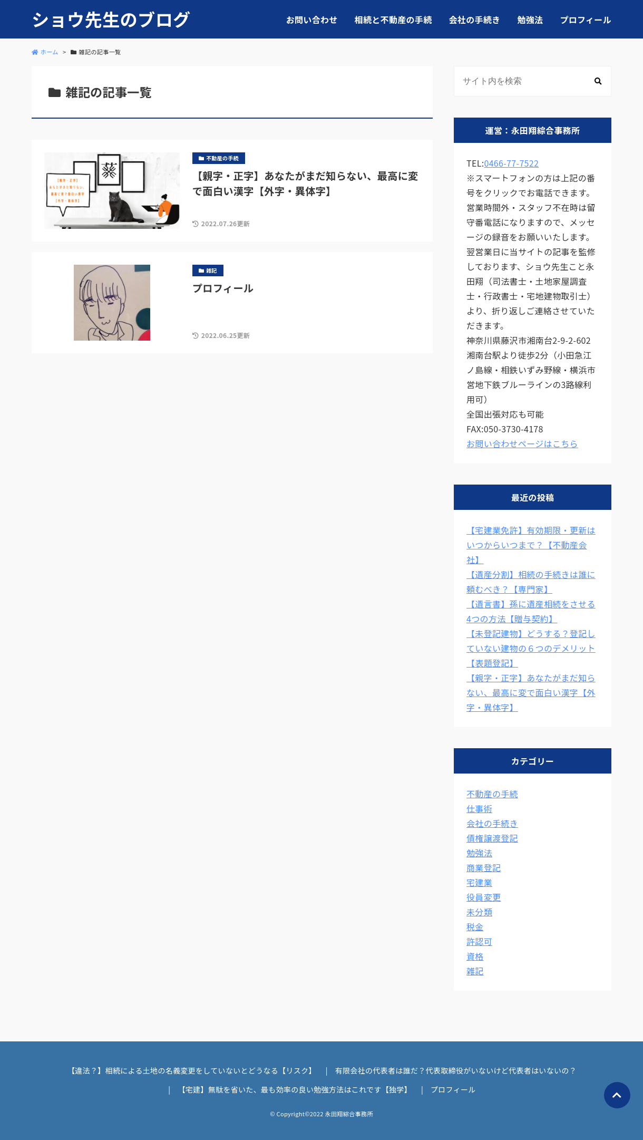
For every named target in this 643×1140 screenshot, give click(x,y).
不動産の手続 (492, 793)
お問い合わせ (312, 19)
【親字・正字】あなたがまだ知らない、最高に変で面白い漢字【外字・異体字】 (531, 692)
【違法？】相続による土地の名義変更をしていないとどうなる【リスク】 (191, 1070)
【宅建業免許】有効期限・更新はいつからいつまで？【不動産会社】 (531, 545)
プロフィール (585, 19)
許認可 (479, 941)
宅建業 (479, 882)
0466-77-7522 (511, 163)
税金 (475, 926)
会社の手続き (475, 19)
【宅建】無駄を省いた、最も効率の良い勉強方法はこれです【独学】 (295, 1089)
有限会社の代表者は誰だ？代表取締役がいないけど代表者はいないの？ (456, 1070)
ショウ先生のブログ (111, 19)
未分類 (479, 911)
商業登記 (483, 867)
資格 (475, 956)
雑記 (475, 970)
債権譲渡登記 (492, 838)
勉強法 (530, 19)
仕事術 (479, 808)
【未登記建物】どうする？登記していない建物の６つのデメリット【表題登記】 (531, 648)
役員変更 (483, 897)
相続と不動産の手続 (393, 19)
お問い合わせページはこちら (522, 443)
